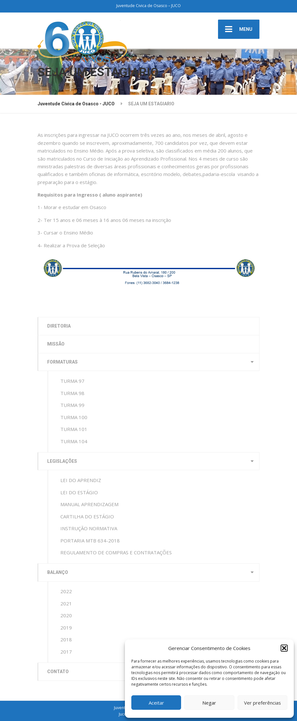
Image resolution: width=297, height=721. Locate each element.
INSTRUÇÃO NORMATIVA (88, 528)
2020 (66, 615)
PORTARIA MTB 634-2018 (90, 540)
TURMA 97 (72, 381)
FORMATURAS (62, 362)
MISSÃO (56, 344)
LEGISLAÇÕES (62, 461)
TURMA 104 (73, 441)
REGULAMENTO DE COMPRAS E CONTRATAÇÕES (116, 552)
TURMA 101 (73, 429)
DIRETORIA (59, 326)
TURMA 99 (72, 405)
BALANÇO (57, 572)
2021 (66, 603)
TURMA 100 (73, 417)
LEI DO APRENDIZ (80, 480)
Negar (209, 702)
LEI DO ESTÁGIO (79, 492)
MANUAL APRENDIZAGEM (89, 504)
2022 (66, 591)
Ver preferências (262, 702)
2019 (66, 627)
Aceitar (156, 702)
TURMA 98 (72, 393)
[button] (284, 648)
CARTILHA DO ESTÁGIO (87, 516)
